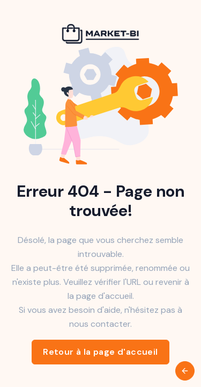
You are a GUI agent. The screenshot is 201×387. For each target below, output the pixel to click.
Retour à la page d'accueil (100, 351)
